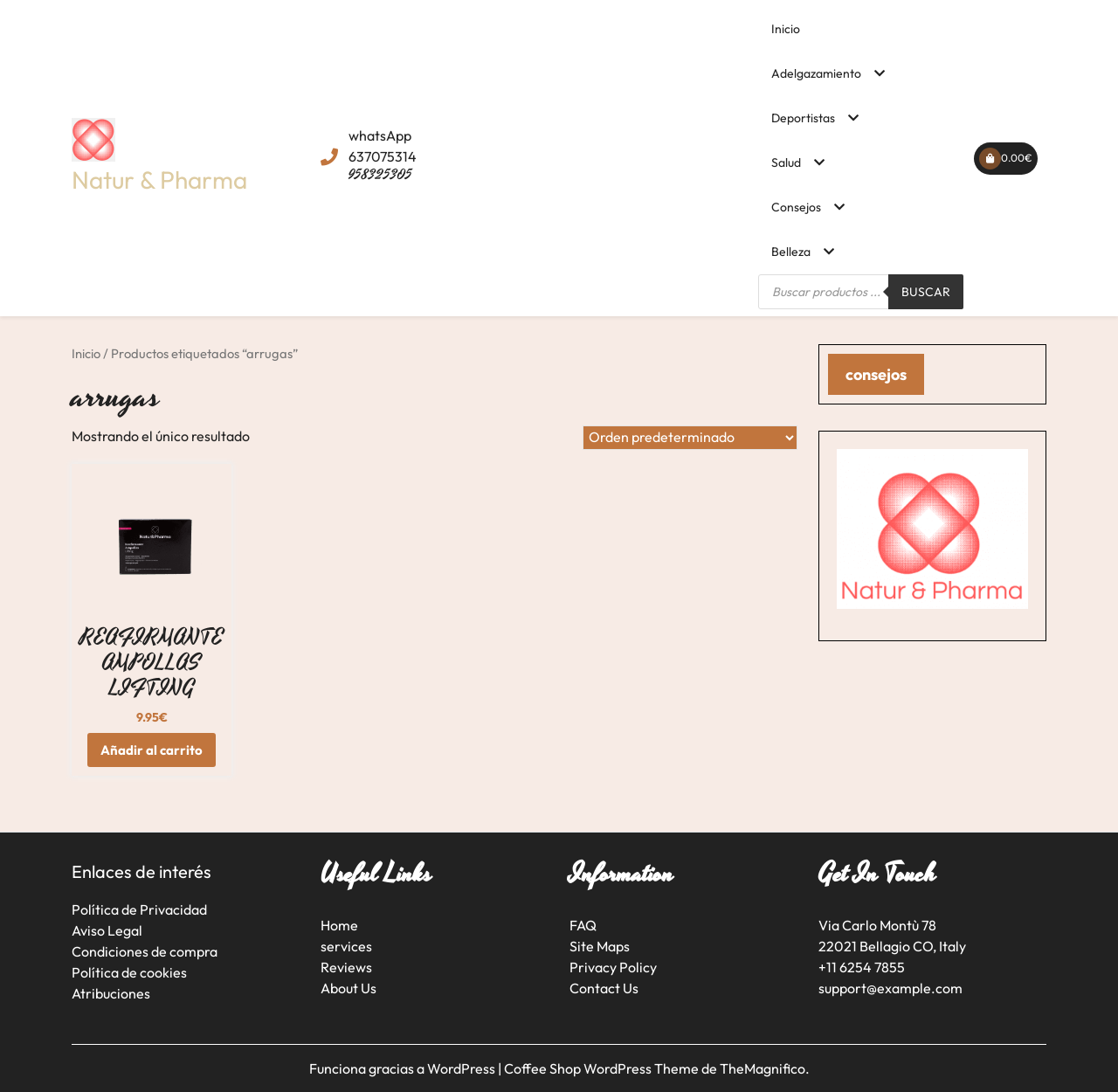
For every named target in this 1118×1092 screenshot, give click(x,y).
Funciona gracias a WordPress (403, 1068)
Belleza (791, 251)
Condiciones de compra (144, 951)
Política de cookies (129, 972)
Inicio (785, 29)
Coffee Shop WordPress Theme (602, 1068)
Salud (786, 162)
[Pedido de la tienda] (690, 437)
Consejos (796, 207)
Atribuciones (111, 993)
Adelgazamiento (816, 73)
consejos (876, 374)
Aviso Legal (107, 930)
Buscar (925, 292)
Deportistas (803, 118)
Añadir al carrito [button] (151, 750)
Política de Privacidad (139, 909)
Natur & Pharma (159, 179)
